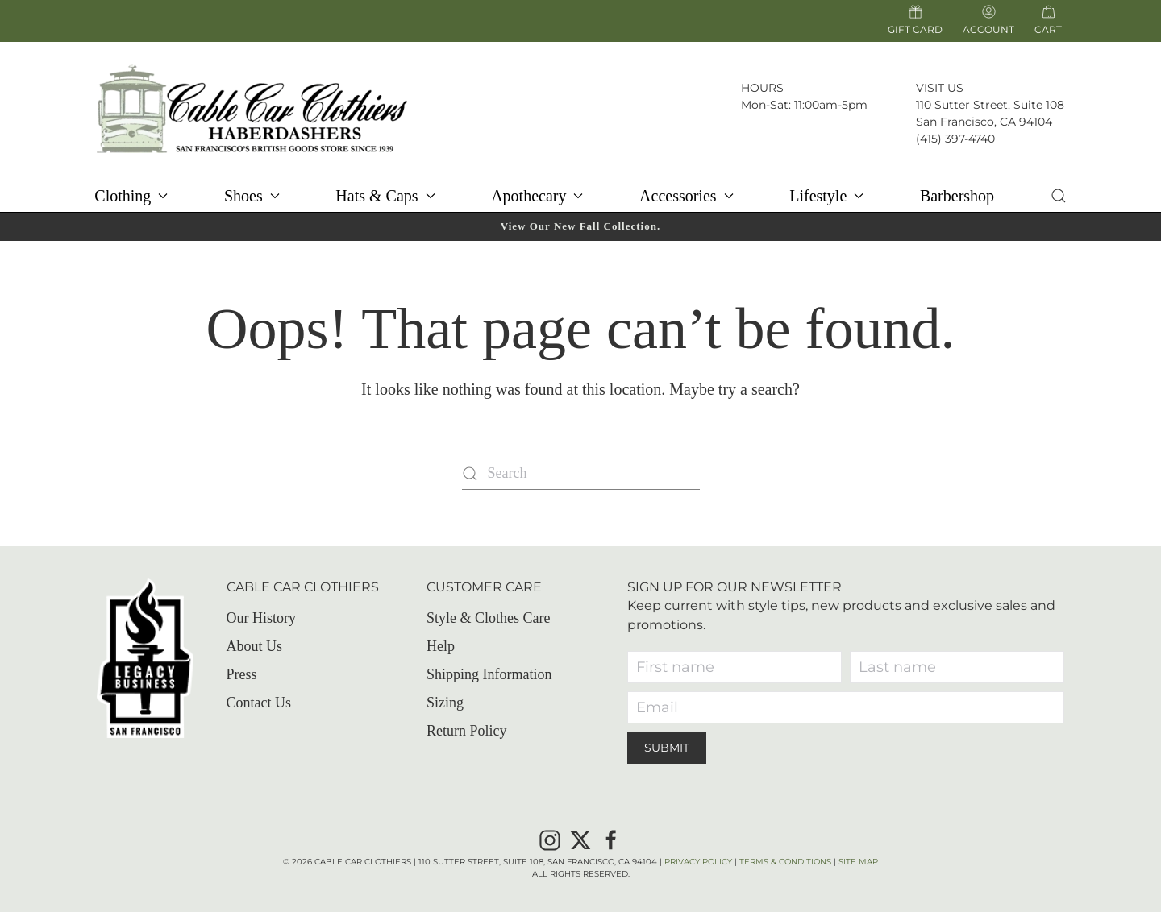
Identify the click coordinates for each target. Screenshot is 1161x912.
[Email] (845, 707)
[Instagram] (550, 839)
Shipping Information (489, 674)
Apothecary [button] (537, 196)
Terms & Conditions (785, 861)
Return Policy (467, 731)
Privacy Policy (698, 861)
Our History (262, 618)
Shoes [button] (252, 196)
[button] (1058, 196)
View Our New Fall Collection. (580, 226)
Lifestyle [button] (826, 196)
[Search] (581, 474)
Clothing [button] (131, 196)
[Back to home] (252, 108)
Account (988, 20)
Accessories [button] (686, 196)
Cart (1048, 29)
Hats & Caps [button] (385, 196)
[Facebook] (611, 839)
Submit (666, 747)
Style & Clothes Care (488, 618)
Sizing (445, 702)
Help (441, 646)
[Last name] (957, 667)
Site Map (858, 861)
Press (242, 674)
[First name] (734, 667)
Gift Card (915, 20)
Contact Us (259, 702)
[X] (580, 839)
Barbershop (957, 196)
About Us (255, 646)
